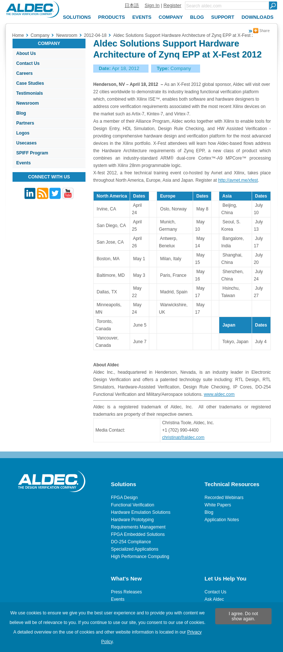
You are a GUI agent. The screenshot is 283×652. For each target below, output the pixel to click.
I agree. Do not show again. (243, 616)
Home (18, 35)
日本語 (132, 5)
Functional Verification (132, 505)
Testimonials (29, 93)
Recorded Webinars (224, 497)
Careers (24, 73)
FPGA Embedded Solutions (138, 534)
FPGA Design (124, 497)
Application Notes (222, 519)
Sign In (151, 5)
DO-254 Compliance (131, 541)
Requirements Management (138, 527)
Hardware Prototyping (132, 519)
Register (172, 5)
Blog (21, 113)
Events (23, 162)
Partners (25, 123)
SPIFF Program (32, 153)
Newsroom (27, 103)
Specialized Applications (134, 549)
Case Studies (30, 83)
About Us (26, 53)
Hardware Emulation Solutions (140, 512)
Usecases (26, 143)
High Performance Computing (140, 556)
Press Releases (126, 592)
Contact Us (27, 63)
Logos (22, 133)
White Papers (218, 505)
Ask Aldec (214, 599)
